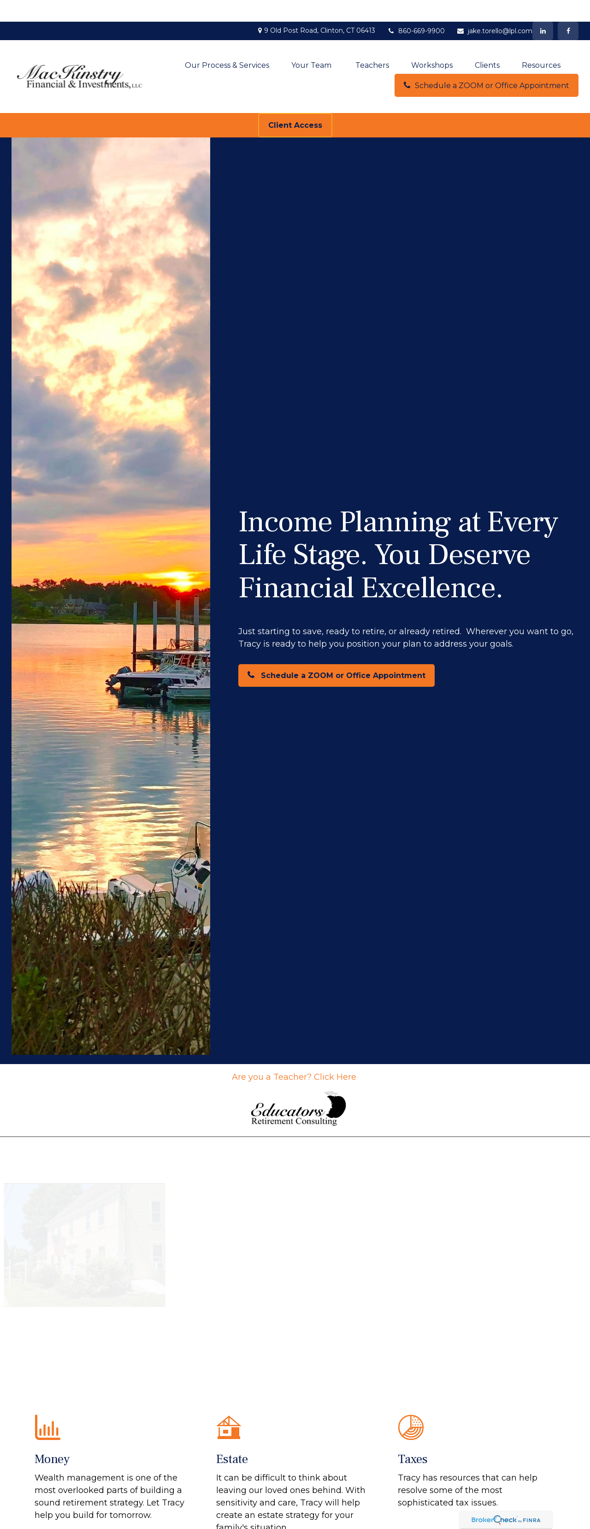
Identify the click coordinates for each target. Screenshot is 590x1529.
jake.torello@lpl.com (494, 9)
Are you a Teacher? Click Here (295, 1056)
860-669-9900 (416, 9)
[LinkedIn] (542, 9)
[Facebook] (568, 9)
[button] (227, 43)
